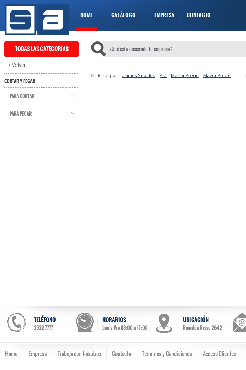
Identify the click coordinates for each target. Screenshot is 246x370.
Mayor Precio (217, 75)
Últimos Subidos (138, 75)
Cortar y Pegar (19, 81)
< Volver (17, 65)
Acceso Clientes (219, 353)
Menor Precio (185, 75)
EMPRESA (164, 15)
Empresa (37, 353)
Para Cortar (22, 96)
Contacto (121, 353)
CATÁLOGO (123, 15)
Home (11, 353)
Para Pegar (21, 113)
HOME (86, 15)
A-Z (163, 75)
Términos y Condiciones (167, 353)
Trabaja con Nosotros (79, 353)
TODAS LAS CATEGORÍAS (42, 49)
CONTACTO (199, 15)
